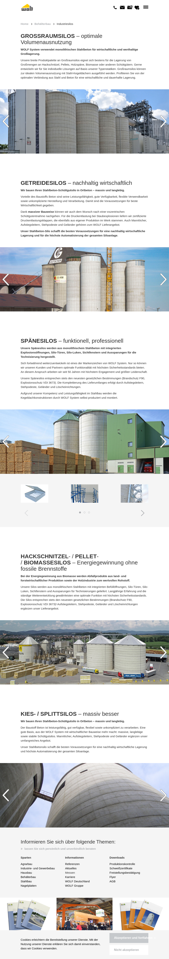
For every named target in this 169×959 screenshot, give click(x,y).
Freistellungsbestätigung (124, 872)
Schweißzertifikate (120, 868)
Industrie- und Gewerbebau (38, 868)
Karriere (70, 877)
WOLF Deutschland (77, 881)
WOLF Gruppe (74, 885)
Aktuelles (71, 868)
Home (25, 23)
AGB (112, 881)
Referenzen (72, 864)
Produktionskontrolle (122, 864)
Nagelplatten (28, 885)
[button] (128, 938)
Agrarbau (26, 864)
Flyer (112, 877)
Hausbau (26, 872)
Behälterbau (43, 23)
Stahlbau (26, 881)
